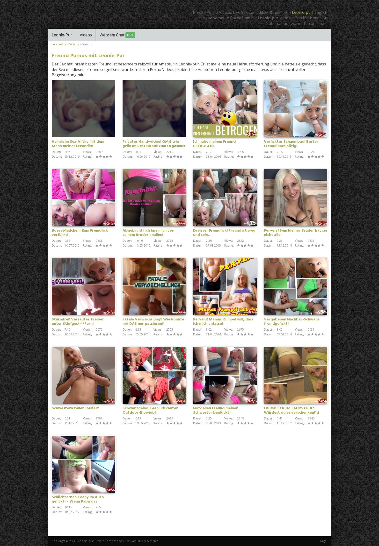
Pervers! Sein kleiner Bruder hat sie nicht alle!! (295, 232)
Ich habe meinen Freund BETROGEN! (214, 144)
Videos (86, 34)
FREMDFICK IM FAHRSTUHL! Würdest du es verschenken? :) (291, 410)
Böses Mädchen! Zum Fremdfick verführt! (80, 232)
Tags (323, 541)
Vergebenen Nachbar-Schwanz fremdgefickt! (292, 321)
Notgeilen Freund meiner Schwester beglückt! (215, 410)
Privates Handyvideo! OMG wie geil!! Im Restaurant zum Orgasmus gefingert (154, 146)
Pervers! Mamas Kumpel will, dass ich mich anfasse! (223, 321)
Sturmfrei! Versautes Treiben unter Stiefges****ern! (78, 321)
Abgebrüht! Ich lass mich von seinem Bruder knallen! (148, 232)
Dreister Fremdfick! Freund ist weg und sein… (224, 232)
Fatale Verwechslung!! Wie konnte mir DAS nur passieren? (153, 321)
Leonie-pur (302, 12)
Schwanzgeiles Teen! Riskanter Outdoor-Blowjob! (150, 410)
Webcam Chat (117, 35)
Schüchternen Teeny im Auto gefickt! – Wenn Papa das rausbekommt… (78, 501)
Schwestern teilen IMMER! (75, 408)
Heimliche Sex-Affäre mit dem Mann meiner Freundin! (78, 144)
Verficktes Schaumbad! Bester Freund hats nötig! (291, 144)
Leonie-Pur (62, 34)
